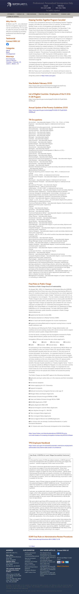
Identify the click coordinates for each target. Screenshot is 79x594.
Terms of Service (13, 16)
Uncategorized (10, 54)
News (7, 52)
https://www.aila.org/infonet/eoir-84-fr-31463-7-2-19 (44, 539)
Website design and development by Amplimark (49, 591)
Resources (54, 14)
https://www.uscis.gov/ (48, 75)
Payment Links (65, 14)
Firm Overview (31, 14)
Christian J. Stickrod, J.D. (13, 62)
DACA (8, 50)
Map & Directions (63, 566)
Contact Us (20, 14)
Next (33, 546)
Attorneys (10, 14)
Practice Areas (44, 14)
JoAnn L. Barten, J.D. (12, 64)
